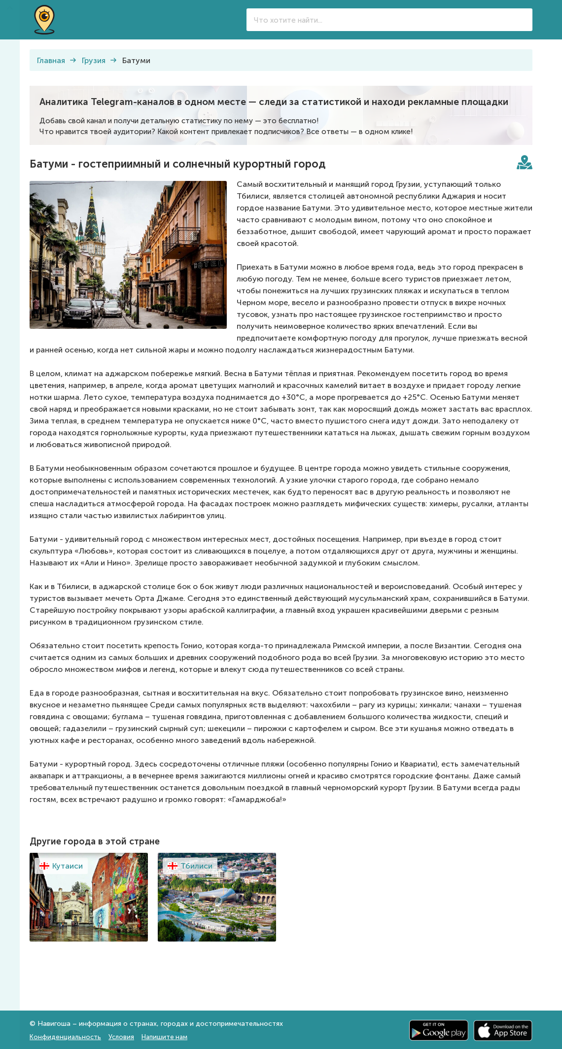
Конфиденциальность (65, 1037)
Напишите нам (164, 1037)
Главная (51, 60)
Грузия (93, 60)
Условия (121, 1037)
